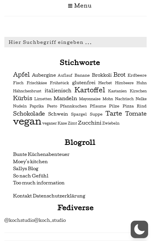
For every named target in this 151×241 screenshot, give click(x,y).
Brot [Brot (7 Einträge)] (119, 75)
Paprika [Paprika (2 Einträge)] (37, 106)
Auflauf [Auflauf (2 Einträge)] (65, 75)
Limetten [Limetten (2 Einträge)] (43, 99)
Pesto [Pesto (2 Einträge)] (52, 106)
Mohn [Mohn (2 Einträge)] (108, 99)
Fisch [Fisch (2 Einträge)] (18, 83)
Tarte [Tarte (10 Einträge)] (113, 113)
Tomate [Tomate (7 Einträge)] (136, 114)
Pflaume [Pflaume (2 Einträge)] (98, 106)
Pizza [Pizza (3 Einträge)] (128, 106)
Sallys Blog (25, 168)
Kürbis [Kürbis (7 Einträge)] (22, 98)
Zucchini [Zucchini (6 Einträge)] (89, 122)
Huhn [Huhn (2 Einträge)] (142, 83)
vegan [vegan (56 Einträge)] (27, 121)
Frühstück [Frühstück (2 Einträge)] (59, 83)
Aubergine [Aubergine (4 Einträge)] (44, 75)
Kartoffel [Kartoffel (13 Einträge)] (89, 90)
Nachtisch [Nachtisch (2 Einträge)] (124, 99)
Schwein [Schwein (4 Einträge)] (58, 114)
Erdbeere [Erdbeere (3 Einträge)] (137, 75)
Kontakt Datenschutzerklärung (49, 196)
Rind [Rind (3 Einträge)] (142, 106)
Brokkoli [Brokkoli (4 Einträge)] (102, 75)
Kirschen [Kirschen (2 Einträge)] (138, 91)
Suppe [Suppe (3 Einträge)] (96, 114)
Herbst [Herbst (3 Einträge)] (105, 83)
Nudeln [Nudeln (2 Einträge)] (20, 106)
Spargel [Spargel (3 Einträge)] (79, 114)
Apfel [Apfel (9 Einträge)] (21, 75)
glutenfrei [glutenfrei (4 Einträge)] (83, 83)
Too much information (39, 182)
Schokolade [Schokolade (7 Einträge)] (29, 114)
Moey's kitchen (30, 161)
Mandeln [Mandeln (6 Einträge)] (65, 98)
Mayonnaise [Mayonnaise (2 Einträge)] (90, 99)
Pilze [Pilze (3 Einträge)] (114, 106)
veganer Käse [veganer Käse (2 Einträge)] (54, 123)
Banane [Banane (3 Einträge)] (82, 75)
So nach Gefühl (30, 175)
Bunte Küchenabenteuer (41, 154)
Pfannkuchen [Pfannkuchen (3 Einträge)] (73, 106)
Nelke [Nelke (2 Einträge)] (141, 99)
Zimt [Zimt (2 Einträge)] (72, 123)
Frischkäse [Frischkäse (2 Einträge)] (37, 83)
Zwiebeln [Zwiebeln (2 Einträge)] (110, 123)
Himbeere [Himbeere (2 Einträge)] (124, 83)
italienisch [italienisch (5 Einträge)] (58, 90)
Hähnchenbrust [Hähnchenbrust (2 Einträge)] (27, 91)
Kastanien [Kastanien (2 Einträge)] (117, 91)
